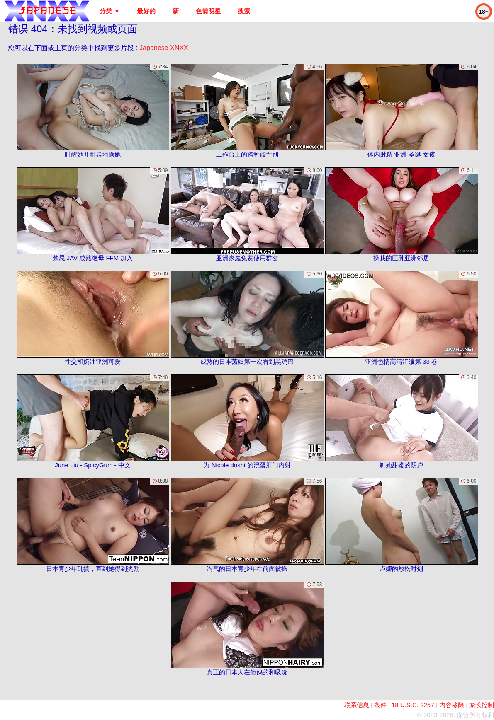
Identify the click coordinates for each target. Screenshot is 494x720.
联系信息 (356, 704)
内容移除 (451, 704)
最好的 (146, 10)
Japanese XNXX (163, 47)
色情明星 (208, 10)
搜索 (244, 10)
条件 (380, 704)
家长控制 (481, 704)
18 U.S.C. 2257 (413, 704)
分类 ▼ (110, 10)
